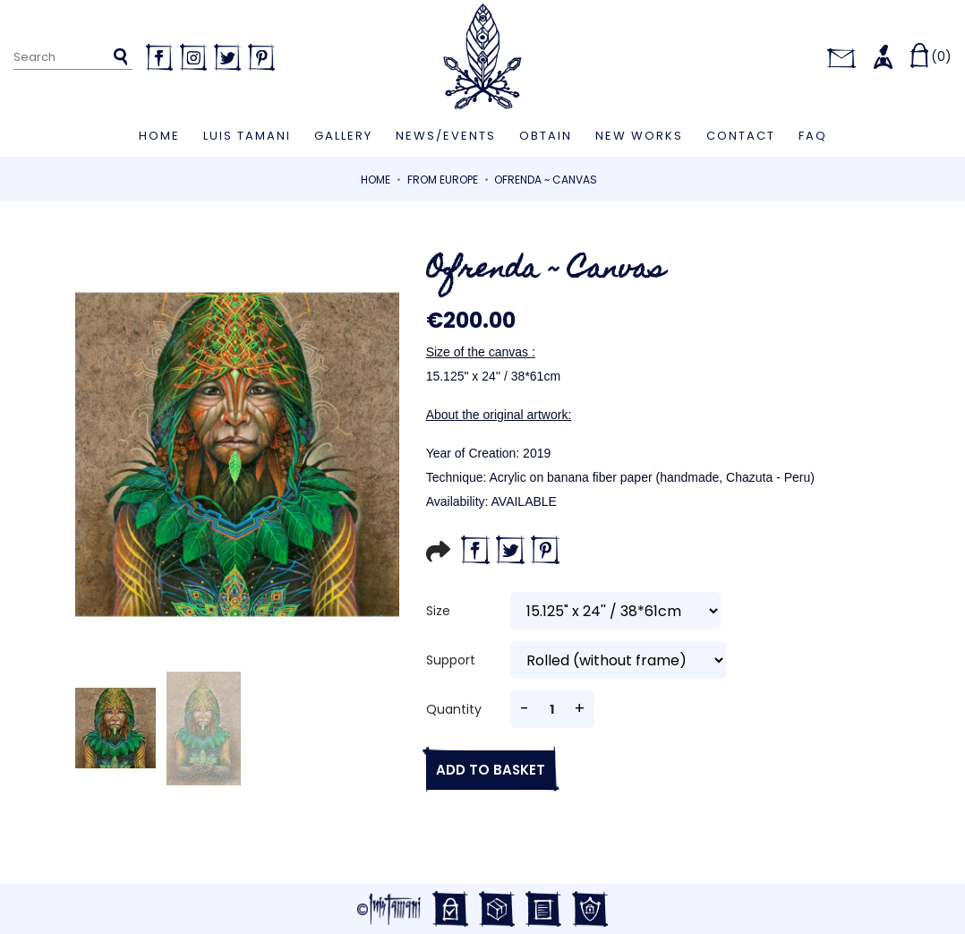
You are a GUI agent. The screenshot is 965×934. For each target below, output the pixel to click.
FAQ (812, 135)
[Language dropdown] (798, 56)
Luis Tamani (247, 135)
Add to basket (486, 769)
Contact (740, 135)
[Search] (72, 58)
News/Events (446, 135)
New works (639, 135)
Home (159, 135)
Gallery (343, 135)
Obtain (545, 135)
